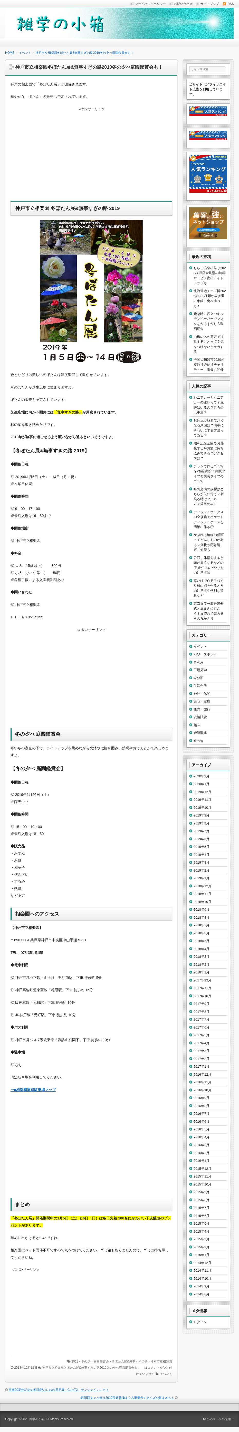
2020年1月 (201, 784)
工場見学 (200, 670)
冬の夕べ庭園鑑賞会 (95, 1361)
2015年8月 (201, 1200)
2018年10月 (202, 902)
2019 (74, 1361)
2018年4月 (201, 949)
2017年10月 (202, 996)
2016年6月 (201, 1121)
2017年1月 (201, 1066)
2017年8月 (201, 1012)
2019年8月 (201, 823)
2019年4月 (201, 855)
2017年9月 (201, 1004)
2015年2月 (201, 1247)
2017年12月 (202, 980)
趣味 (197, 725)
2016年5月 (201, 1129)
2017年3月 (201, 1051)
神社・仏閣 (202, 694)
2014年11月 (202, 1270)
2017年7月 (201, 1019)
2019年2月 (201, 870)
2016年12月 (202, 1074)
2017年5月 (201, 1035)
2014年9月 (201, 1286)
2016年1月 (201, 1161)
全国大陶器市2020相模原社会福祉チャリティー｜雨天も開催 (209, 365)
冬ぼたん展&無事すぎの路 (130, 1361)
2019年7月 (201, 831)
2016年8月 (201, 1106)
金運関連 (200, 733)
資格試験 (200, 717)
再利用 (199, 662)
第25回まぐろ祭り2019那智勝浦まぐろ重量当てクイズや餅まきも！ (127, 1398)
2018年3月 (201, 957)
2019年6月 (201, 839)
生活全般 (200, 686)
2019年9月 (201, 815)
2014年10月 (202, 1278)
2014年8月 (201, 1294)
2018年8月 (201, 917)
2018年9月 (201, 909)
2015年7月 (201, 1208)
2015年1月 (201, 1255)
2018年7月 (201, 925)
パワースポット (205, 654)
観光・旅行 (202, 709)
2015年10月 (202, 1184)
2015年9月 (201, 1192)
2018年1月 (201, 972)
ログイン (200, 1322)
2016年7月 (201, 1113)
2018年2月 (201, 965)
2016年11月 (202, 1082)
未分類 (199, 678)
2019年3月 (201, 862)
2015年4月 (201, 1231)
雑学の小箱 (37, 1419)
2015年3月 (201, 1239)
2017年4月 (201, 1043)
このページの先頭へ (218, 1419)
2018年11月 (202, 894)
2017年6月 (201, 1027)
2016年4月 (201, 1137)
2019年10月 (202, 808)
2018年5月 (201, 941)
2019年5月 (201, 847)
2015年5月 (201, 1223)
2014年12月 (202, 1263)
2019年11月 (202, 800)
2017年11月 (202, 988)
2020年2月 (201, 776)
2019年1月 (201, 878)
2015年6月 (201, 1216)
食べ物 (199, 741)
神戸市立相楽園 (161, 1361)
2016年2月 (201, 1153)
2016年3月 (201, 1145)
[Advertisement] (91, 157)
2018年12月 (202, 886)
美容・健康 (202, 701)
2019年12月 (202, 792)
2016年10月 (202, 1090)
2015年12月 (202, 1169)
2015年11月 (202, 1176)
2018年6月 (201, 933)
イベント (166, 1374)
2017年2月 (201, 1059)
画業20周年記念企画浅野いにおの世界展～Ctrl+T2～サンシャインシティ (58, 1390)
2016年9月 (201, 1098)
